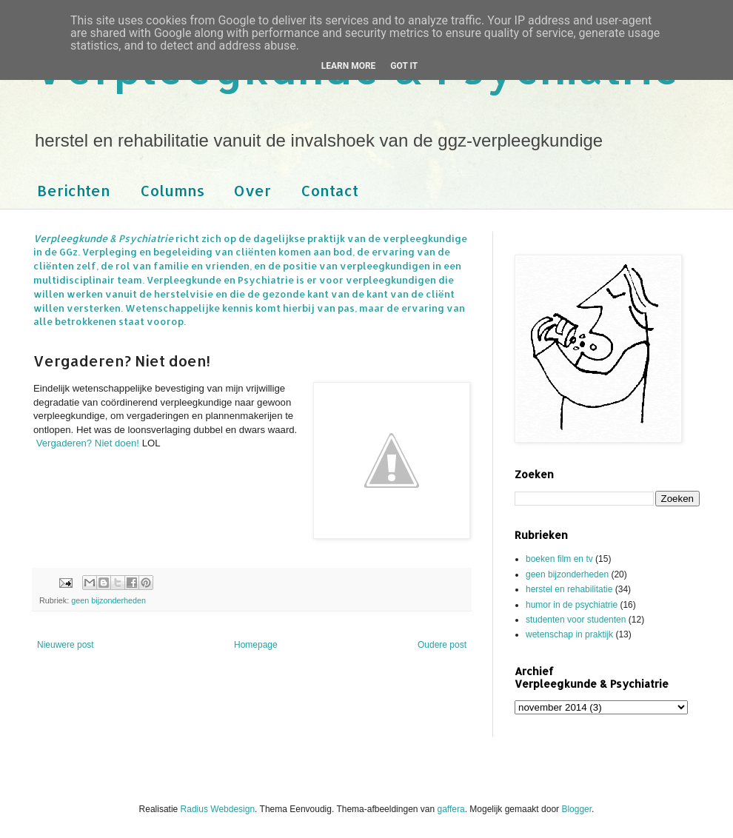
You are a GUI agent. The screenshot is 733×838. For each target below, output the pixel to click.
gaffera (451, 809)
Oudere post (442, 645)
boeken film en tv (559, 559)
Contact (329, 190)
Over (252, 190)
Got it (404, 66)
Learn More (348, 66)
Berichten (73, 190)
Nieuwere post (65, 645)
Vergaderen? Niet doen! (87, 443)
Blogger (576, 809)
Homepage (256, 645)
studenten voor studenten (576, 619)
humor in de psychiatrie (571, 605)
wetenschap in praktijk (569, 634)
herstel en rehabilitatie (569, 589)
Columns (172, 190)
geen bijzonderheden (108, 600)
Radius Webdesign (218, 809)
